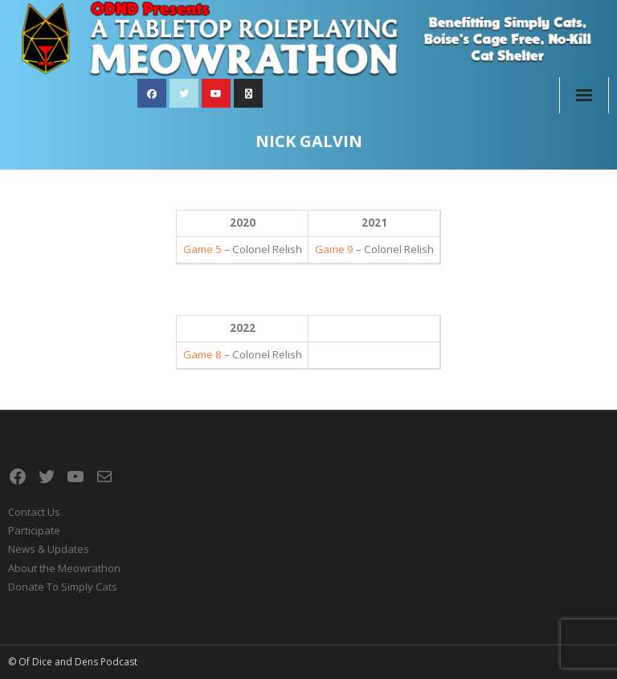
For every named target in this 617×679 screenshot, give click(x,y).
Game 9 (334, 249)
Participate (34, 530)
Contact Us (34, 512)
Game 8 (202, 354)
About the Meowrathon (64, 568)
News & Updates (48, 549)
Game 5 (202, 249)
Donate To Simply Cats (62, 586)
